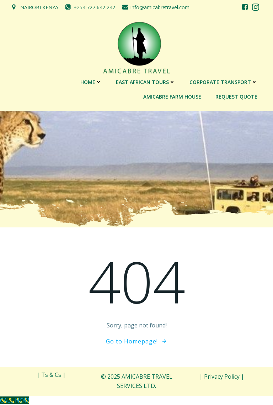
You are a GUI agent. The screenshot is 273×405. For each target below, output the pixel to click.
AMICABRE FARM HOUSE (172, 96)
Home (91, 82)
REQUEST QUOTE (236, 96)
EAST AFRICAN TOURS (145, 82)
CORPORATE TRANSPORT (223, 82)
